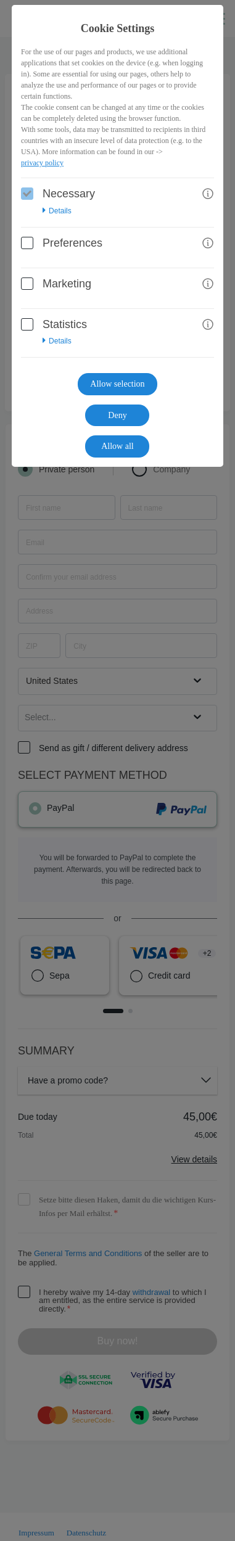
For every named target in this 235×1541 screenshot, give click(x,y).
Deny (117, 415)
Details (57, 211)
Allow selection (117, 383)
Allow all (117, 446)
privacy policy (42, 162)
